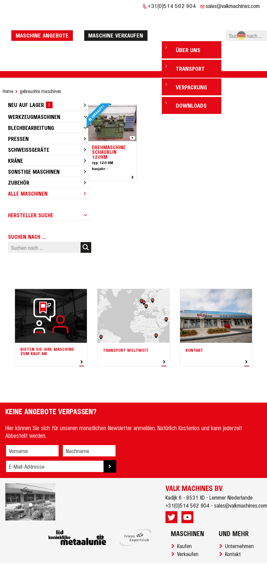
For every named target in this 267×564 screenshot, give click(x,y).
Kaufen (186, 525)
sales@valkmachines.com (233, 5)
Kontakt (234, 533)
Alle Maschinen (28, 173)
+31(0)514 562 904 (172, 5)
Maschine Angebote (43, 25)
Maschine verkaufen (117, 25)
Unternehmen (241, 525)
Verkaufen (189, 533)
